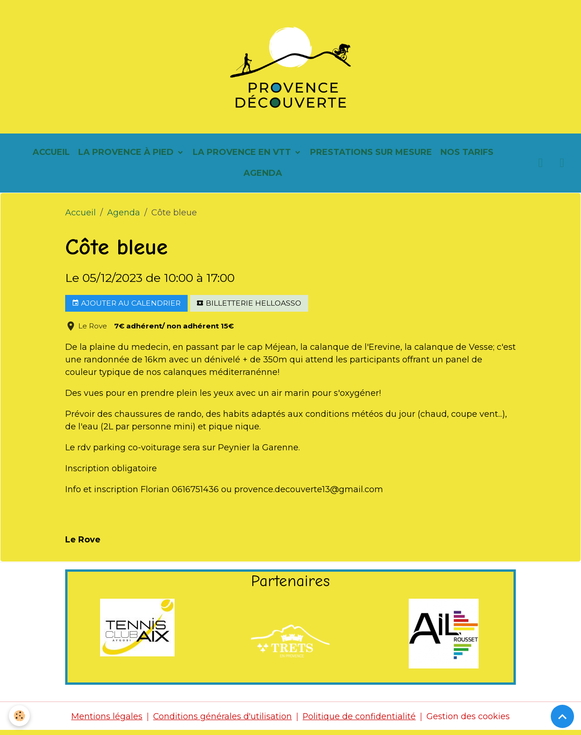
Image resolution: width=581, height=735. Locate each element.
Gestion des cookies (469, 720)
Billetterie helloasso (248, 307)
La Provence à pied (127, 156)
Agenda (262, 177)
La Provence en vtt (243, 156)
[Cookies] (19, 715)
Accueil (51, 156)
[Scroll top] (562, 716)
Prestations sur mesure (371, 156)
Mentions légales (106, 720)
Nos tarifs (466, 156)
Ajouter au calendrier (126, 307)
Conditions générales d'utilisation (222, 720)
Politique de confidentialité (360, 720)
